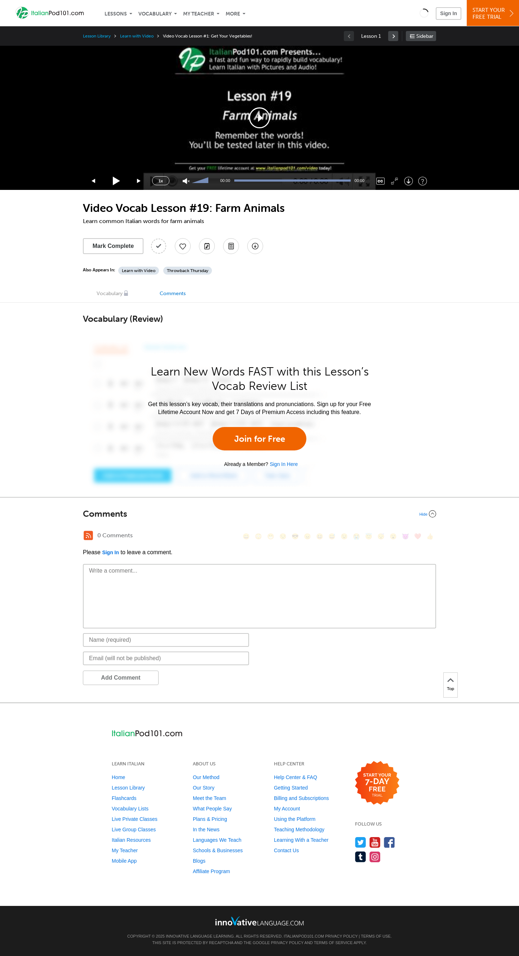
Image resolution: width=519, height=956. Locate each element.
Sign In (448, 13)
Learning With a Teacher (301, 840)
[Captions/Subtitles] (380, 181)
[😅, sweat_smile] (332, 536)
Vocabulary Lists (130, 809)
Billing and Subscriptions (301, 798)
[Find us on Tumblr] (360, 856)
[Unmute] (186, 181)
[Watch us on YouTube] (375, 842)
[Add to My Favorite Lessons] (183, 246)
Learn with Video (136, 36)
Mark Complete (113, 246)
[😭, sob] (356, 536)
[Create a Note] (207, 246)
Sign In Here (284, 464)
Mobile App (124, 861)
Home (118, 777)
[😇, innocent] (369, 536)
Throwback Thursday (187, 270)
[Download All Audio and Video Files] (255, 246)
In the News (206, 829)
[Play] (116, 181)
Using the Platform (294, 819)
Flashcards (124, 798)
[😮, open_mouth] (393, 536)
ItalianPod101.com (304, 936)
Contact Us (286, 850)
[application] (259, 118)
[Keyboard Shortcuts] (422, 181)
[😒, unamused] (283, 536)
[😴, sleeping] (381, 536)
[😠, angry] (307, 536)
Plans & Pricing (210, 819)
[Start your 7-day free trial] (377, 783)
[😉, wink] (344, 536)
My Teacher (198, 14)
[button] (424, 13)
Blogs (199, 861)
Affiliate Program (211, 871)
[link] (393, 36)
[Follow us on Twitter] (360, 842)
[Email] (166, 658)
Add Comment (120, 678)
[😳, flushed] (258, 536)
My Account (287, 809)
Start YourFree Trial (494, 13)
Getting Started (291, 788)
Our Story (203, 788)
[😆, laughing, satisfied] (320, 536)
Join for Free (259, 438)
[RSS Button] (88, 535)
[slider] (201, 181)
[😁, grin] (271, 536)
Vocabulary (155, 14)
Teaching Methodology (299, 829)
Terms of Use (376, 936)
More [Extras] (233, 14)
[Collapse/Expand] (259, 514)
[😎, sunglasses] (295, 536)
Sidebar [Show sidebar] (424, 36)
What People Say (212, 809)
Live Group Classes (134, 829)
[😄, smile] (246, 536)
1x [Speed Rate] (161, 181)
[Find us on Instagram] (375, 856)
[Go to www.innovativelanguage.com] (259, 921)
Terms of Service (333, 943)
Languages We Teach (217, 840)
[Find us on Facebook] (389, 842)
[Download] (408, 181)
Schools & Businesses (218, 850)
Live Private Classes (135, 819)
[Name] (166, 640)
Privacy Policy (341, 936)
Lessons (116, 14)
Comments (173, 293)
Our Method (206, 777)
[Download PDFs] (231, 246)
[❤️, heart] (418, 536)
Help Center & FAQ (295, 777)
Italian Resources (131, 840)
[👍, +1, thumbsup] (430, 536)
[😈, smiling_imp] (405, 536)
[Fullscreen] (394, 181)
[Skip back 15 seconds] (94, 181)
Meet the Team (209, 798)
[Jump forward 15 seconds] (139, 181)
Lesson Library (97, 36)
